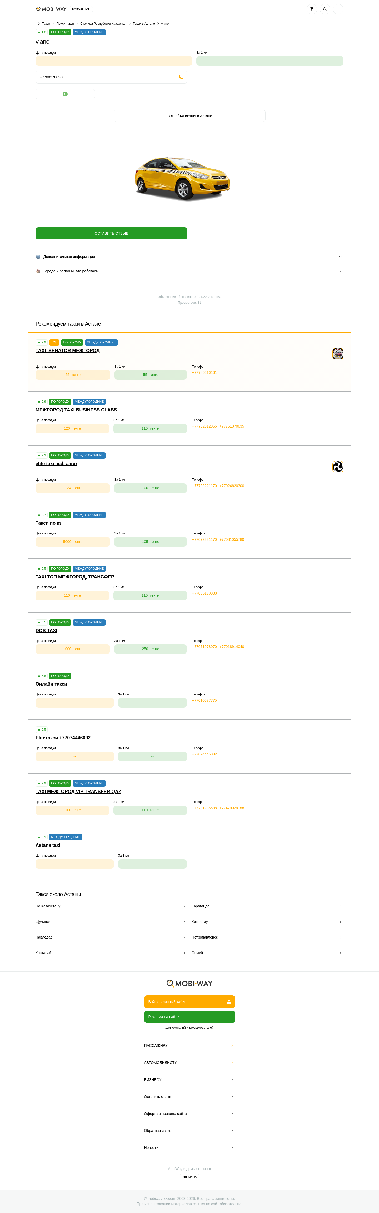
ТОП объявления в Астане (189, 116)
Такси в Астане (144, 24)
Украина (189, 1177)
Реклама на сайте (163, 1017)
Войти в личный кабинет (189, 1002)
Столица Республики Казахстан (103, 24)
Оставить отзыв (111, 233)
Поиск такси (65, 24)
